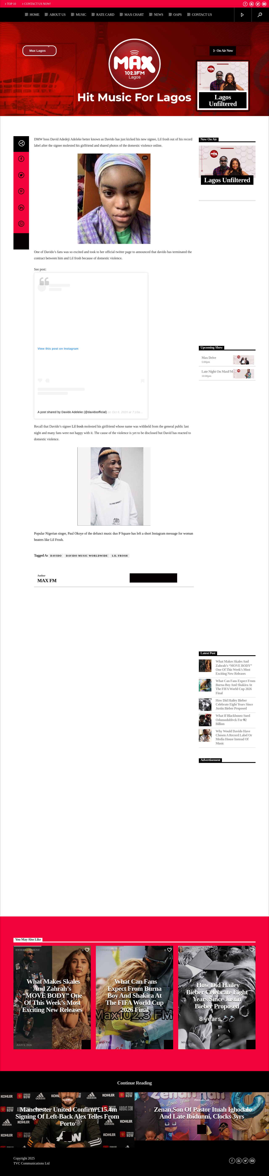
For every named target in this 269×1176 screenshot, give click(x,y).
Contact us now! (36, 3)
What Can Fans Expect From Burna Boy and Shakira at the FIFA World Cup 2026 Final (235, 687)
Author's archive (153, 578)
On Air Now (223, 51)
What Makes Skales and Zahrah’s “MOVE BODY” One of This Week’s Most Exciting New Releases (234, 667)
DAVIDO (56, 555)
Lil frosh (78, 426)
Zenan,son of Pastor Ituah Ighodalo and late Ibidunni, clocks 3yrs (203, 1113)
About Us (57, 14)
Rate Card (105, 14)
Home (34, 14)
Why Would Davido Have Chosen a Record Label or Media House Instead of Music (234, 737)
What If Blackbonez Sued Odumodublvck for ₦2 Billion (233, 719)
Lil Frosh (120, 555)
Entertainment (28, 949)
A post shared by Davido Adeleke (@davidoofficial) (72, 412)
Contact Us (202, 14)
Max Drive (209, 357)
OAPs (177, 14)
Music (81, 14)
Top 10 (10, 3)
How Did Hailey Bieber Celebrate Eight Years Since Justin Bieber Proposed (234, 704)
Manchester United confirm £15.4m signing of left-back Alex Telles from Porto (67, 1116)
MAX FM (47, 580)
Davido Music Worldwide (87, 555)
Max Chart (134, 14)
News (158, 14)
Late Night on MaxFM (217, 371)
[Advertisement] (227, 272)
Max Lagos (39, 50)
